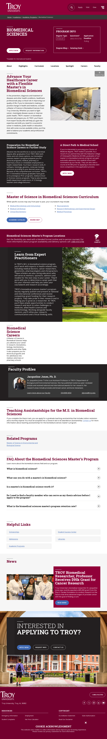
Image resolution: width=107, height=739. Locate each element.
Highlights (23, 66)
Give (94, 7)
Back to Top (99, 73)
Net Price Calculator (31, 720)
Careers (84, 66)
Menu (102, 7)
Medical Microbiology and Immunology (25, 206)
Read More (62, 603)
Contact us (87, 420)
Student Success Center (67, 532)
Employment (29, 716)
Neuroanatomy (63, 206)
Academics (17, 17)
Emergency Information (10, 716)
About (9, 66)
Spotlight (70, 66)
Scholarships (14, 532)
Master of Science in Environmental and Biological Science (22, 444)
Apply (80, 7)
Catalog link (76, 48)
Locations (55, 66)
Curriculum (39, 66)
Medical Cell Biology (18, 209)
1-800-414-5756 (77, 241)
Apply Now (13, 50)
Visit (87, 7)
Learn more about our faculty (38, 393)
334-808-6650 (66, 393)
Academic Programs (30, 17)
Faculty (97, 66)
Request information (35, 50)
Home (9, 17)
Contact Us (58, 648)
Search (13, 7)
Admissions (13, 539)
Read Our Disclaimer (66, 720)
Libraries (61, 539)
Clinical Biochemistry (18, 212)
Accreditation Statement (67, 716)
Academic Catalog (17, 220)
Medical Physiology (64, 212)
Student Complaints (8, 720)
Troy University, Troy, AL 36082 (14, 703)
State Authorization (88, 716)
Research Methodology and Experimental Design (76, 209)
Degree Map (61, 48)
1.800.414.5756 (97, 695)
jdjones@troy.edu (88, 393)
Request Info (40, 648)
